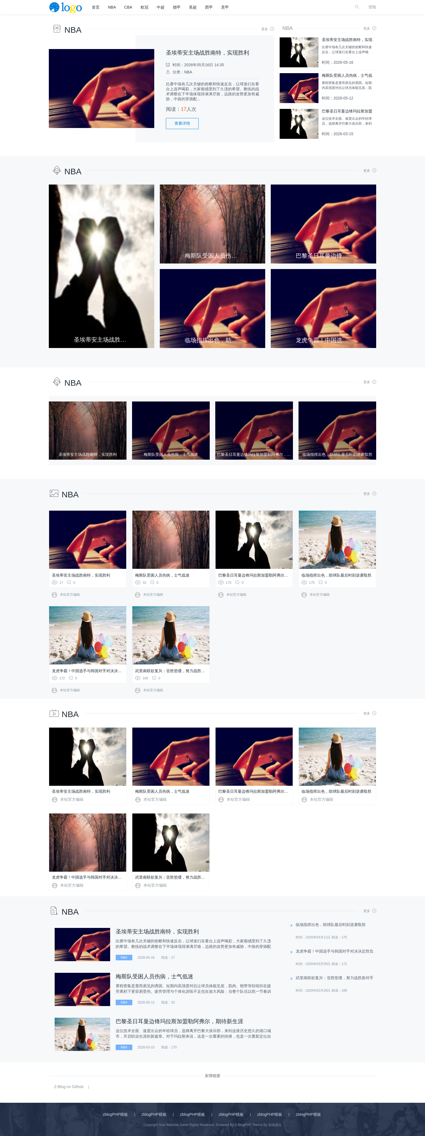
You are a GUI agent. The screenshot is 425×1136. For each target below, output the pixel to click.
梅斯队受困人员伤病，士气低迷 (162, 575)
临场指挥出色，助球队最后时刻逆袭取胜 (336, 575)
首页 (96, 7)
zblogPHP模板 (115, 1114)
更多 (267, 29)
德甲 (177, 7)
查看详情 (182, 123)
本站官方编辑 (66, 595)
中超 (161, 7)
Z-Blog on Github (69, 1086)
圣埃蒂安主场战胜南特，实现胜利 (207, 53)
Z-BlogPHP (243, 1125)
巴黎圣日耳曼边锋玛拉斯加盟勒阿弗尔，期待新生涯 (263, 575)
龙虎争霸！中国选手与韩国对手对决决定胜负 (91, 671)
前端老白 (275, 1125)
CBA (128, 7)
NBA (112, 7)
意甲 (225, 7)
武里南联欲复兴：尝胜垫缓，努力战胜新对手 (174, 671)
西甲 (209, 7)
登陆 (372, 7)
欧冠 (144, 7)
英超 (193, 7)
